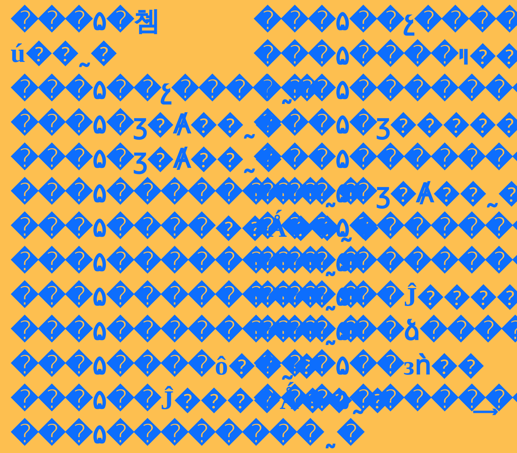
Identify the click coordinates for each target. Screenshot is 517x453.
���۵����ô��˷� (165, 365)
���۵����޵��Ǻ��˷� (194, 227)
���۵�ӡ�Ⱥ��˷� (146, 124)
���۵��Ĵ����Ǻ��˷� (200, 400)
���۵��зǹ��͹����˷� (368, 365)
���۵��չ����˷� (165, 90)
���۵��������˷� (187, 193)
